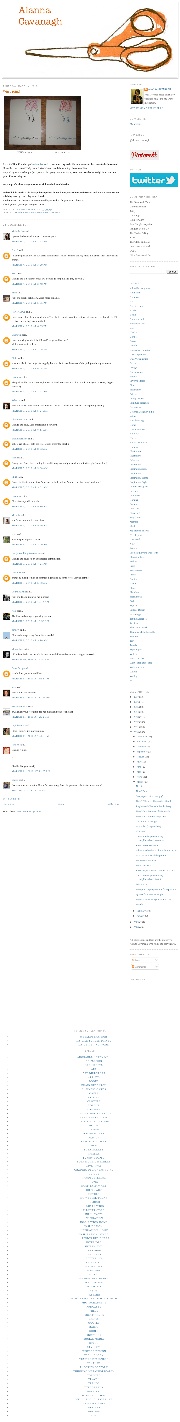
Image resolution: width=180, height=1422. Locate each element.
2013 (136, 716)
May (139, 771)
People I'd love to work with (144, 552)
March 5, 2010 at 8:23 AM (30, 448)
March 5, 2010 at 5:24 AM (30, 410)
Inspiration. (135, 473)
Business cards (137, 323)
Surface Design (137, 609)
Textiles (134, 623)
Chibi (14, 358)
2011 (136, 727)
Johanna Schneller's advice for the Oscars (157, 850)
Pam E (15, 250)
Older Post (113, 804)
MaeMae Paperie (20, 706)
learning (134, 499)
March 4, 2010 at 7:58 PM (30, 349)
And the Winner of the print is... (152, 855)
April (140, 776)
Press (132, 565)
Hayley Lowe (18, 311)
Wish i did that (137, 658)
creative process (24, 212)
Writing (134, 676)
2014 (136, 711)
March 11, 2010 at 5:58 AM (30, 678)
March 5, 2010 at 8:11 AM (30, 429)
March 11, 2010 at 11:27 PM (31, 771)
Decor (133, 363)
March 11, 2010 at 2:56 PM (30, 735)
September (142, 751)
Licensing (135, 513)
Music (133, 526)
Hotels (133, 438)
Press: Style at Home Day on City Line (155, 870)
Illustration (135, 451)
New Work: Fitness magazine (151, 816)
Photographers (137, 556)
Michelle (16, 515)
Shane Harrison (19, 438)
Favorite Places (137, 380)
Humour (134, 446)
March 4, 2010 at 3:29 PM (30, 264)
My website (136, 123)
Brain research (137, 319)
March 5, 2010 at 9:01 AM (30, 487)
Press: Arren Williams (147, 845)
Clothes (134, 336)
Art (131, 301)
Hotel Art (134, 433)
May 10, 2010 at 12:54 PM (29, 790)
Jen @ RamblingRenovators (26, 553)
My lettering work (93, 1044)
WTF (132, 680)
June (139, 766)
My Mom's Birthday (146, 860)
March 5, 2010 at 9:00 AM (30, 468)
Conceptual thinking (140, 349)
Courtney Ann (19, 591)
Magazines (135, 517)
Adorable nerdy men (140, 288)
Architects (135, 297)
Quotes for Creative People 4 (150, 894)
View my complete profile (146, 108)
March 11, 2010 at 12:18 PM (31, 697)
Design (133, 367)
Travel (133, 640)
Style (132, 601)
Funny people (136, 398)
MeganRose (18, 648)
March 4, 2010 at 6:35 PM (30, 326)
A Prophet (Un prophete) (148, 826)
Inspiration (135, 464)
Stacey (15, 779)
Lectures (134, 504)
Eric (14, 292)
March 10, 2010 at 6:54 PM (30, 659)
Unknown (16, 334)
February (141, 910)
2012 (136, 721)
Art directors (136, 305)
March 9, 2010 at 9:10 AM (30, 640)
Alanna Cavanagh (159, 89)
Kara (14, 687)
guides (133, 415)
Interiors (134, 490)
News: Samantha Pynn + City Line (153, 899)
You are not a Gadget (146, 821)
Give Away (135, 407)
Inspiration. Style (138, 482)
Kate (14, 610)
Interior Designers (139, 486)
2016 (136, 701)
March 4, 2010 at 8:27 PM (30, 391)
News (133, 543)
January (141, 915)
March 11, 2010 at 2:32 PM (30, 716)
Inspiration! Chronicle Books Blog (153, 806)
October (141, 746)
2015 (136, 706)
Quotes (133, 579)
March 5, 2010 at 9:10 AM (30, 506)
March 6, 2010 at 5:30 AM (30, 582)
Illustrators (135, 455)
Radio (133, 583)
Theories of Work (138, 627)
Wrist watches (137, 667)
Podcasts (134, 561)
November (142, 741)
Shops (133, 587)
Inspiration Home (138, 468)
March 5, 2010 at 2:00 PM (30, 544)
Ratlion (15, 744)
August (141, 756)
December (142, 736)
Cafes (133, 327)
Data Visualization (139, 358)
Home (61, 804)
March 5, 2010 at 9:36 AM (30, 525)
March (140, 781)
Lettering (134, 508)
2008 (136, 927)
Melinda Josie (19, 231)
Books (133, 314)
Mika (14, 476)
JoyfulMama (18, 725)
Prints (56, 212)
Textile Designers (138, 618)
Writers (133, 671)
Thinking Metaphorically (142, 631)
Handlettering (136, 420)
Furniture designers (139, 402)
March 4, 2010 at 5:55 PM (30, 302)
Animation (135, 292)
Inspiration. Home (139, 477)
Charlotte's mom (20, 419)
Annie (15, 457)
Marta (15, 273)
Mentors (134, 521)
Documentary (136, 372)
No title (139, 786)
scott (14, 534)
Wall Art (134, 654)
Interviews (135, 495)
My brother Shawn (139, 530)
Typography (136, 649)
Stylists (133, 605)
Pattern (133, 548)
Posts (136, 960)
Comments (139, 966)
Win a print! (142, 884)
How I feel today (138, 442)
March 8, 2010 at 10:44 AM (30, 601)
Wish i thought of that (141, 662)
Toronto (134, 636)
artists (133, 310)
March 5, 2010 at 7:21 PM (30, 563)
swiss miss (37, 164)
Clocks (133, 332)
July (139, 761)
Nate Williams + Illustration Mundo (154, 801)
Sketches (134, 592)
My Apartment (143, 865)
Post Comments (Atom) (29, 811)
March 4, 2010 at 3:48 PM (30, 283)
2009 (136, 922)
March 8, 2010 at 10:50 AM (30, 621)
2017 (136, 696)
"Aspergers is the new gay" (149, 796)
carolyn (15, 629)
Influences (135, 460)
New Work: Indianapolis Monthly (153, 811)
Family (133, 376)
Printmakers (136, 570)
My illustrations (94, 1036)
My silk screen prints (93, 1040)
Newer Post (8, 804)
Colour (133, 341)
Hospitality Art (137, 429)
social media (136, 596)
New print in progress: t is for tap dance (156, 889)
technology (135, 614)
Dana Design (18, 668)
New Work (43, 212)
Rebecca (16, 400)
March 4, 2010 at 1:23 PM (30, 241)
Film (132, 385)
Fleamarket (135, 389)
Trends (133, 645)
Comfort (134, 345)
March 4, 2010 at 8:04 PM (30, 368)
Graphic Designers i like (142, 411)
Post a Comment (11, 798)
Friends (133, 394)
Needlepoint (136, 535)
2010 (136, 732)
